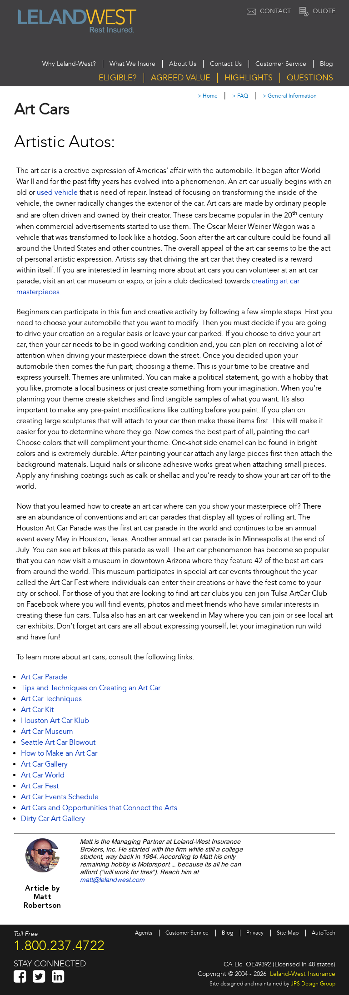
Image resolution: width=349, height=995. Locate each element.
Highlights (248, 78)
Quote (316, 11)
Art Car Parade (44, 677)
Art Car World (43, 775)
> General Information (290, 96)
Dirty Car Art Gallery (53, 818)
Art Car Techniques (51, 698)
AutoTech (323, 933)
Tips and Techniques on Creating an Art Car (90, 688)
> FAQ (240, 96)
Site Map (288, 933)
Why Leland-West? (69, 64)
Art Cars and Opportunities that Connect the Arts (99, 807)
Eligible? (118, 78)
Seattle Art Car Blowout (58, 742)
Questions (310, 78)
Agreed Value (180, 78)
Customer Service (280, 64)
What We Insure (132, 64)
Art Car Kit (37, 709)
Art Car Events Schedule (60, 797)
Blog (326, 64)
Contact (267, 11)
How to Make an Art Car (59, 753)
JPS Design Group (313, 983)
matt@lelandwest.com (112, 880)
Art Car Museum (47, 731)
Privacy (255, 933)
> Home (208, 96)
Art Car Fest (40, 786)
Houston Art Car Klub (55, 720)
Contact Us (226, 64)
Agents (143, 933)
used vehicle (57, 192)
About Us (182, 64)
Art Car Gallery (44, 764)
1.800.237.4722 (59, 945)
